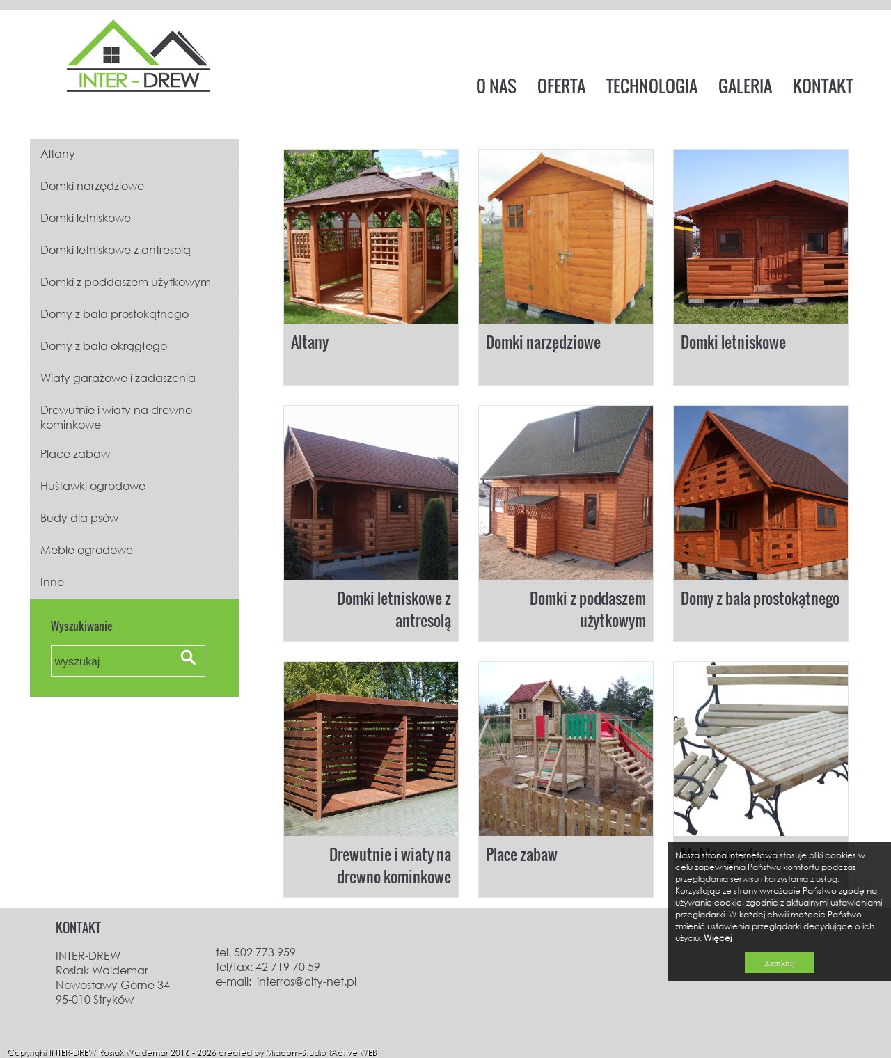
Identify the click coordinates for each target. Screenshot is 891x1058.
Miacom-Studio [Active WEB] (322, 1052)
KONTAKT (823, 85)
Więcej (718, 938)
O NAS (496, 85)
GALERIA (745, 85)
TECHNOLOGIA (651, 85)
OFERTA (561, 85)
